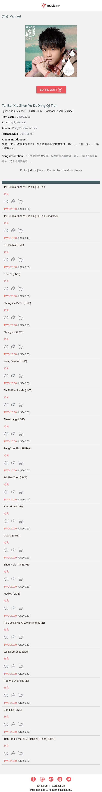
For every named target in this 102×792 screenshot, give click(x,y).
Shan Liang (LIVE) (14, 419)
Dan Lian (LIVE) (13, 709)
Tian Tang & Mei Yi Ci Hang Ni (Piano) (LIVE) (29, 738)
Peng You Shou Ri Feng (17, 448)
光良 (6, 193)
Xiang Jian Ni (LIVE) (15, 361)
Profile (24, 170)
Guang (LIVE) (12, 535)
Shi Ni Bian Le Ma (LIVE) (18, 390)
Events (51, 170)
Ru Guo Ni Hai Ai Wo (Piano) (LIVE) (24, 622)
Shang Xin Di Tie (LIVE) (17, 303)
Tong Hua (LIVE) (13, 506)
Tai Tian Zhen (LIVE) (15, 477)
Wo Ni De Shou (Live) (16, 651)
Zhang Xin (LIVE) (13, 332)
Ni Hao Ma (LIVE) (14, 245)
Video (41, 170)
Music (33, 170)
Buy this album (51, 90)
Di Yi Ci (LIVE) (12, 274)
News (78, 170)
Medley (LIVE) (12, 593)
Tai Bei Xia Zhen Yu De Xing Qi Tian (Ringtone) (31, 216)
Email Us (42, 785)
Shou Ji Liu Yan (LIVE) (16, 564)
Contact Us (58, 785)
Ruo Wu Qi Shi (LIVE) (16, 680)
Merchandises (65, 170)
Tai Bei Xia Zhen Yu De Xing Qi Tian (24, 186)
